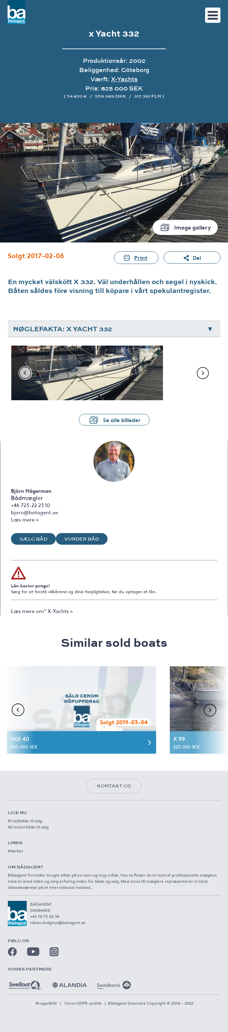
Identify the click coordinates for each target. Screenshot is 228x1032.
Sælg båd (33, 538)
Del (192, 257)
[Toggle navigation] (212, 15)
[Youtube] (33, 951)
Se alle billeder (114, 419)
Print (136, 257)
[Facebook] (12, 951)
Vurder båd (81, 538)
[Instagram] (54, 951)
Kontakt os (114, 785)
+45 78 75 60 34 (44, 916)
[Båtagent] (16, 12)
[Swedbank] (114, 982)
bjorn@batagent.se (34, 512)
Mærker (15, 850)
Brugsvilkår (46, 1003)
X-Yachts (124, 79)
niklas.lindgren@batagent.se (58, 922)
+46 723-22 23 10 (30, 504)
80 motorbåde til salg (28, 826)
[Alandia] (69, 982)
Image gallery (185, 227)
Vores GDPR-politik (83, 1003)
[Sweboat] (25, 982)
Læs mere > (25, 519)
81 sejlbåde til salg (25, 820)
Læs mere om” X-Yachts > (42, 610)
